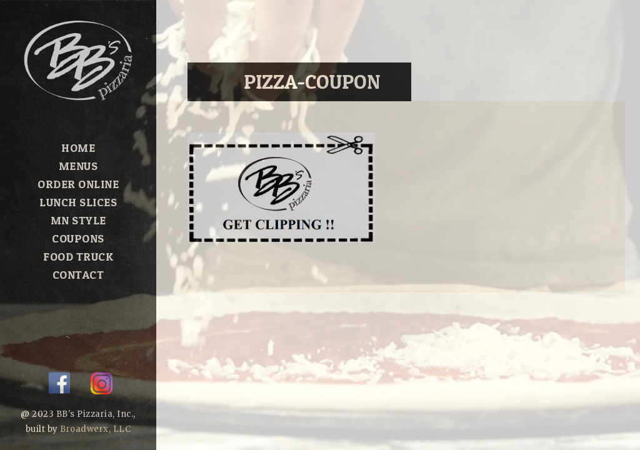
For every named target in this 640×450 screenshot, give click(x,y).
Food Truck (78, 256)
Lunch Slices (78, 202)
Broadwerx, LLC (95, 429)
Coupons (78, 238)
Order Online (78, 184)
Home (78, 147)
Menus (78, 165)
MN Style (78, 220)
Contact (78, 274)
